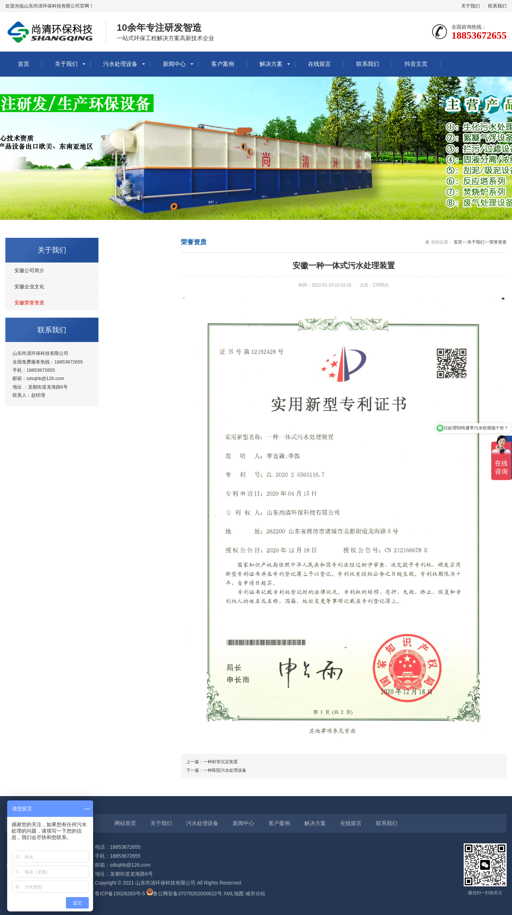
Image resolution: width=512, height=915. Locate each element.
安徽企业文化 (29, 286)
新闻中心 (174, 64)
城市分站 (255, 893)
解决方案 (271, 64)
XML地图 (233, 893)
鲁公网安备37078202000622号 (187, 893)
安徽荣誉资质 (29, 302)
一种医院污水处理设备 (224, 770)
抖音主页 (416, 64)
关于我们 (470, 6)
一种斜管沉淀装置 (220, 761)
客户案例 (222, 64)
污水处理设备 (120, 64)
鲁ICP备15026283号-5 (120, 893)
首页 (23, 64)
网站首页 (125, 823)
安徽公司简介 (29, 270)
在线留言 (319, 64)
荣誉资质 (498, 242)
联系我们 (497, 6)
